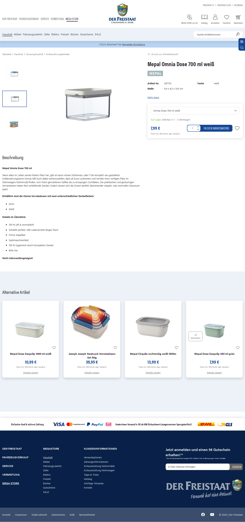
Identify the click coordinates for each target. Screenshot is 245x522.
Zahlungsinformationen (96, 461)
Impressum (21, 514)
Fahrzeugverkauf (29, 19)
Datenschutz (58, 514)
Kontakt (88, 487)
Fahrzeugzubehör (32, 34)
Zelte (47, 34)
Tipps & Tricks (91, 474)
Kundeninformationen (100, 449)
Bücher (75, 34)
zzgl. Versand (174, 133)
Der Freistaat (9, 19)
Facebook (238, 5)
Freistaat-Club (224, 5)
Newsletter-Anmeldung (134, 44)
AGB (72, 514)
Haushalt (7, 34)
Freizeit (65, 34)
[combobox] (218, 34)
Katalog (88, 479)
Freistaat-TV (208, 5)
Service (45, 19)
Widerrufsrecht (39, 514)
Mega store (72, 19)
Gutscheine (86, 34)
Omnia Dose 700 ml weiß (166, 110)
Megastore (51, 449)
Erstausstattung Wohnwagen (99, 470)
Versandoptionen (93, 457)
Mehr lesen (153, 97)
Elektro (55, 34)
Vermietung (57, 19)
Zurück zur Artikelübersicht (162, 54)
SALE (98, 34)
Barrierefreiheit (87, 514)
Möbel (17, 34)
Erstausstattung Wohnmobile (99, 466)
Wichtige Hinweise (94, 483)
